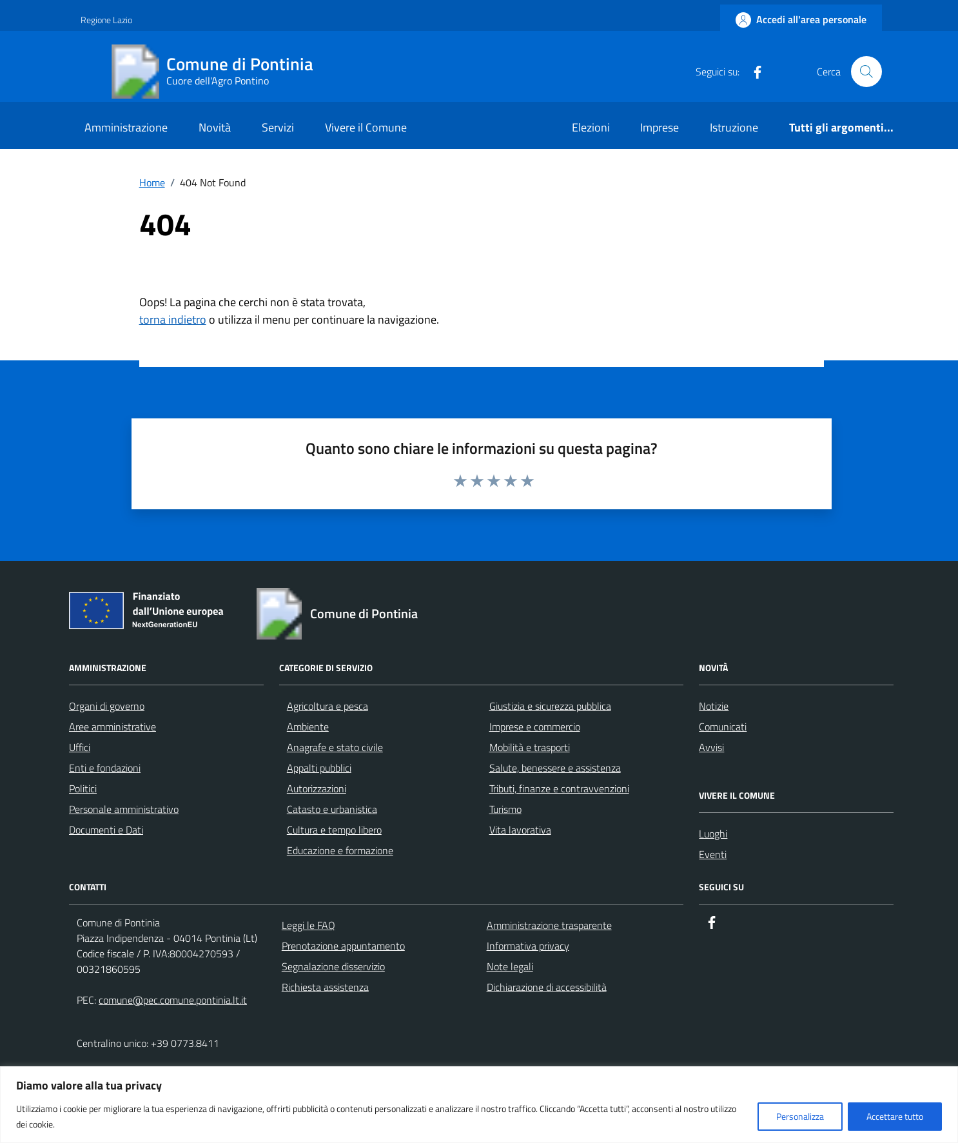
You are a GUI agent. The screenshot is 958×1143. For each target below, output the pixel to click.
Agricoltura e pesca (327, 706)
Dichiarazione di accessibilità (547, 987)
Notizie (713, 706)
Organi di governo (106, 706)
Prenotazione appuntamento (343, 945)
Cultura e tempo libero (334, 829)
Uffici (79, 747)
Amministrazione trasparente (549, 925)
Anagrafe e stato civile (335, 747)
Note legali (510, 966)
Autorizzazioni (316, 788)
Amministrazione (126, 127)
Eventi (713, 854)
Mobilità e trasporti (529, 747)
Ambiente (308, 726)
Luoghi (713, 833)
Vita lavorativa (520, 829)
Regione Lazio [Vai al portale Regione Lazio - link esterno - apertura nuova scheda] (106, 19)
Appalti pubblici (319, 768)
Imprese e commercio (534, 726)
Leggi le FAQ (308, 925)
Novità (215, 127)
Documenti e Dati (106, 829)
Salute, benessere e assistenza (555, 768)
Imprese (659, 127)
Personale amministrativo (124, 809)
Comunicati (723, 726)
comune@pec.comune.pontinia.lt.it (173, 1000)
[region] (479, 1104)
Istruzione (734, 127)
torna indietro (172, 319)
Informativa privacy (528, 945)
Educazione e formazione (340, 850)
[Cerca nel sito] (866, 71)
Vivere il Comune (366, 127)
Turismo (505, 809)
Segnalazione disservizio (333, 966)
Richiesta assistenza (325, 987)
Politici (83, 788)
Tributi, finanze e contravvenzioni (559, 788)
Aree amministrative (112, 726)
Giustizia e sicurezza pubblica (550, 706)
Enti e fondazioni (105, 768)
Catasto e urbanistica (332, 809)
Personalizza (800, 1116)
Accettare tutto (894, 1116)
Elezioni (591, 127)
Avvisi (711, 747)
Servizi (278, 127)
